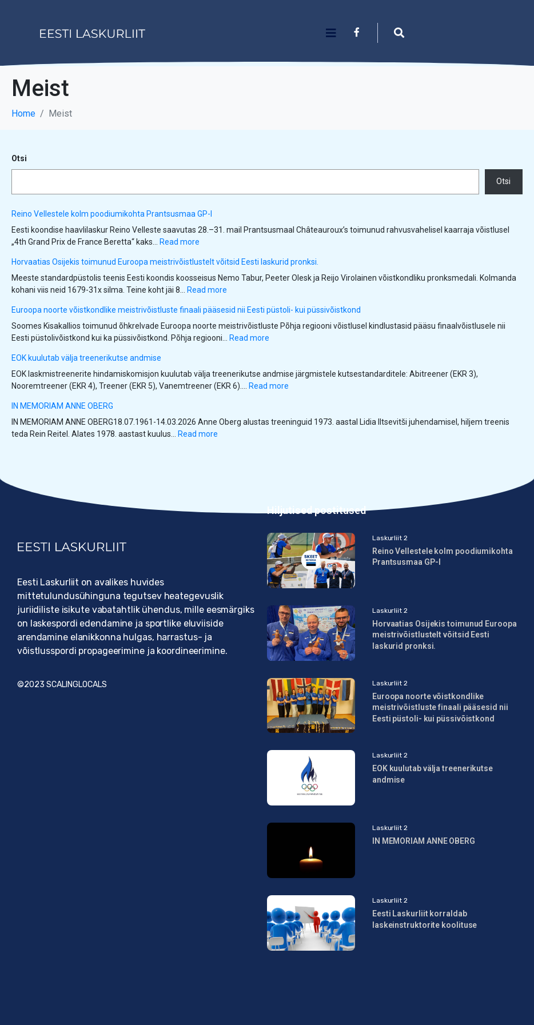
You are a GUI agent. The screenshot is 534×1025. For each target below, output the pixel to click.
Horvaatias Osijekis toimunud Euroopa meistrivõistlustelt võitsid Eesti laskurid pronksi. (165, 261)
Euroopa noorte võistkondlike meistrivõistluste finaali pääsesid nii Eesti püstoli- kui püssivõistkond (186, 309)
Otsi (19, 158)
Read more (180, 241)
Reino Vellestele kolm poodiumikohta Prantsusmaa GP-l (111, 213)
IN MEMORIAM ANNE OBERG (62, 405)
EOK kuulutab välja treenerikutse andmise (87, 357)
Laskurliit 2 (390, 538)
